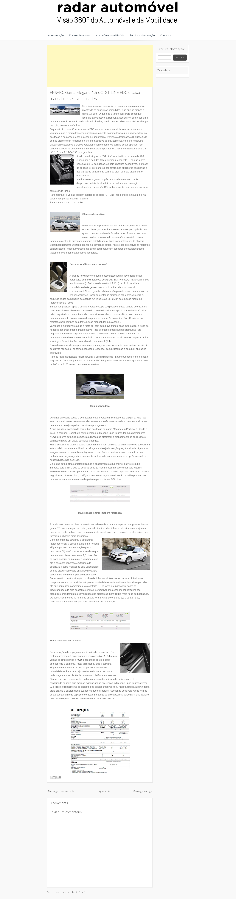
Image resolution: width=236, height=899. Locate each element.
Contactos (166, 35)
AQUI (127, 279)
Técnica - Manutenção (142, 35)
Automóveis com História (110, 35)
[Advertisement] (100, 66)
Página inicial (103, 791)
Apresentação (56, 35)
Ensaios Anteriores (80, 35)
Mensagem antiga (142, 791)
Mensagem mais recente (61, 791)
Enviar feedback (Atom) (72, 892)
